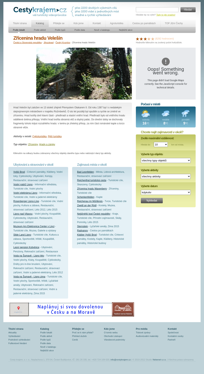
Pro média (141, 329)
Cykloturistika (39, 136)
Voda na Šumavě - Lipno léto (28, 255)
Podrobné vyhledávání (19, 339)
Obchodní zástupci (113, 336)
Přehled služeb (79, 336)
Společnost (173, 332)
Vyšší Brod (19, 172)
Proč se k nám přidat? (82, 332)
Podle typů (60, 30)
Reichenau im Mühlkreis (90, 201)
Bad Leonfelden (85, 172)
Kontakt (97, 23)
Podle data (80, 30)
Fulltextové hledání (17, 343)
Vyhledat (152, 200)
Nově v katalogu (102, 30)
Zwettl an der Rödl (86, 205)
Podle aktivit (40, 30)
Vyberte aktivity (149, 170)
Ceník (75, 339)
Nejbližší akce (125, 30)
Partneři (172, 339)
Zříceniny (33, 144)
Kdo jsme (78, 23)
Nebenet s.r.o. (159, 359)
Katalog (40, 23)
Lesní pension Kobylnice (26, 247)
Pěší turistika (55, 136)
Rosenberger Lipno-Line (26, 201)
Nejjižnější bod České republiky (93, 213)
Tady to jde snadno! (165, 15)
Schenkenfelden (85, 197)
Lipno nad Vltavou (22, 213)
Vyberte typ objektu (152, 154)
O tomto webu (111, 332)
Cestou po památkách (144, 23)
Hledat (188, 9)
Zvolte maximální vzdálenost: (157, 138)
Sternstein (82, 226)
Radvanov (82, 230)
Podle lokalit (19, 30)
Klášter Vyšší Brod (87, 234)
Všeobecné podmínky (114, 339)
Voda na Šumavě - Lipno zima (29, 276)
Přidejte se (59, 23)
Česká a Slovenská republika (27, 42)
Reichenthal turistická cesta (91, 180)
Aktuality (12, 332)
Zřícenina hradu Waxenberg (92, 188)
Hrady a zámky (47, 144)
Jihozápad (49, 42)
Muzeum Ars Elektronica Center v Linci (33, 226)
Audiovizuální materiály (147, 336)
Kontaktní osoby (175, 336)
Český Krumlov (63, 42)
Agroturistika (116, 23)
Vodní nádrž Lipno (23, 184)
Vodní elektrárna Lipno (25, 192)
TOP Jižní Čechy (174, 23)
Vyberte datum (149, 186)
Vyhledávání (14, 336)
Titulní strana (20, 23)
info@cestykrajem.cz (121, 359)
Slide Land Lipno (22, 234)
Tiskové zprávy (143, 332)
